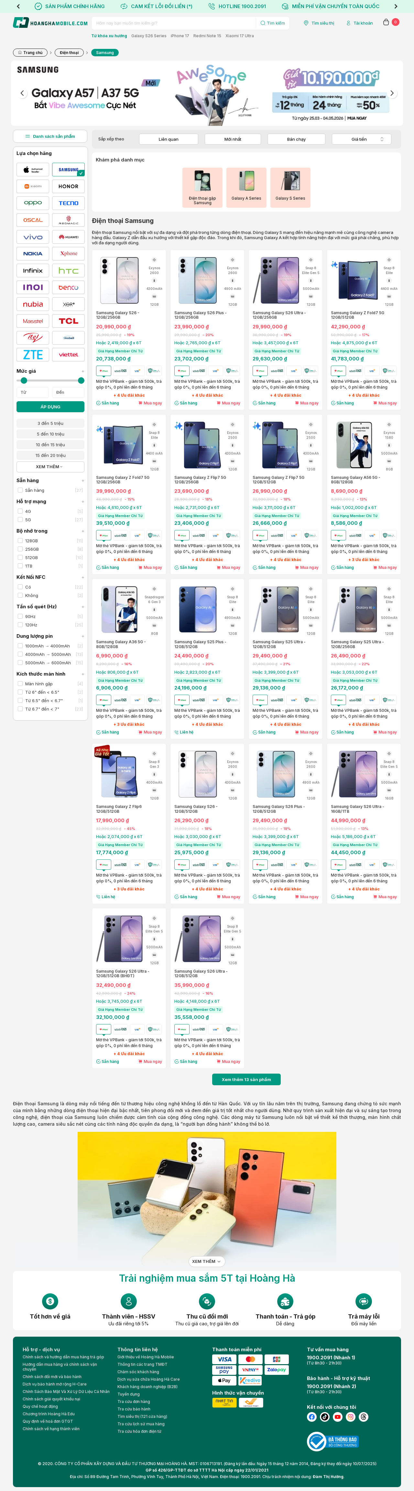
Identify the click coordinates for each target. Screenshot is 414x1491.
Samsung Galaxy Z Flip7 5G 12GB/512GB (278, 479)
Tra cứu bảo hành (133, 1409)
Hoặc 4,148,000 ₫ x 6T (197, 1001)
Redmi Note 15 (207, 35)
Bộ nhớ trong (50, 531)
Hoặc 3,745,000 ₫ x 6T (119, 1001)
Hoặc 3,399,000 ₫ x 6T (276, 672)
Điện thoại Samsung (36, 1103)
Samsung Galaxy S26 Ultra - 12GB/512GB (201, 973)
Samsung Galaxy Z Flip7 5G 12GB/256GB (200, 479)
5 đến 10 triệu (50, 433)
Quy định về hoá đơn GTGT (48, 1421)
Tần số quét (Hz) (50, 606)
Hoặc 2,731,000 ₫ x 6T (197, 507)
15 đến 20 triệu (51, 455)
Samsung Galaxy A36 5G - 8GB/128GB (121, 644)
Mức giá (50, 371)
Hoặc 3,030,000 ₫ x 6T (197, 836)
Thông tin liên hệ (137, 1349)
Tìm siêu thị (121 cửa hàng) (142, 1416)
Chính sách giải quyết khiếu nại (51, 1399)
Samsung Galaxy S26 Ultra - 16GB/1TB (357, 808)
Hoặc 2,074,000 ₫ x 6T (119, 836)
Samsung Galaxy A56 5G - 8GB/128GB (355, 479)
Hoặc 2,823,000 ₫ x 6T (197, 672)
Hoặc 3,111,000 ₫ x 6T (274, 507)
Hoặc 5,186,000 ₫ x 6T (353, 836)
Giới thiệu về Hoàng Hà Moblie (145, 1356)
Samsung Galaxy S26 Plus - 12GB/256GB (200, 315)
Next (396, 6)
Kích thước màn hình (50, 674)
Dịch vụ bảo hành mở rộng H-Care (55, 1384)
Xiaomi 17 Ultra (239, 35)
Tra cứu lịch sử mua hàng (141, 1423)
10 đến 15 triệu (50, 444)
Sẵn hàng (50, 480)
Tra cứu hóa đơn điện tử (139, 1431)
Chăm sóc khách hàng (138, 1371)
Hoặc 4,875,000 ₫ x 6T (354, 342)
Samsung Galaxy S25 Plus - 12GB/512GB (200, 644)
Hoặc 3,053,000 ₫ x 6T (354, 672)
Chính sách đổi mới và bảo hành (52, 1376)
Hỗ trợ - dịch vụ (41, 1349)
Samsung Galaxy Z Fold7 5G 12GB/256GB (122, 479)
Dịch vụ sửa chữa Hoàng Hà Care (148, 1379)
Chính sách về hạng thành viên (51, 1428)
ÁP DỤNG (50, 406)
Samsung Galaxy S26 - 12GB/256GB (117, 315)
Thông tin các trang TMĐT (142, 1364)
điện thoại (87, 1110)
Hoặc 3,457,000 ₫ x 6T (276, 342)
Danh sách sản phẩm (50, 136)
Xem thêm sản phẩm (246, 1079)
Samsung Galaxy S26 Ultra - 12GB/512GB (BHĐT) (122, 973)
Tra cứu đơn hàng (133, 1401)
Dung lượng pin (50, 636)
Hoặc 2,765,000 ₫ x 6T (197, 342)
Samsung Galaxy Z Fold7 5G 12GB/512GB (357, 315)
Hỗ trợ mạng (50, 501)
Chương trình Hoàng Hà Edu (49, 1413)
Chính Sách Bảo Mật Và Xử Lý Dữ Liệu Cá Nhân (66, 1391)
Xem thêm (203, 1261)
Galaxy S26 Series (149, 35)
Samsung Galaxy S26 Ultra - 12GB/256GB (279, 315)
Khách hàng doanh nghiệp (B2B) (147, 1386)
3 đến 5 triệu (50, 423)
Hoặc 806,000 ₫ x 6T (117, 672)
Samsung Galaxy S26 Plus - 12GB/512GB (279, 808)
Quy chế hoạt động (40, 1406)
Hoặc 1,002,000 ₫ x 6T (354, 507)
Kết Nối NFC (50, 577)
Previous (18, 6)
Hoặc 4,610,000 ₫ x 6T (119, 507)
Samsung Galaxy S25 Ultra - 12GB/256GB (357, 644)
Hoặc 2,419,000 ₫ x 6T (119, 342)
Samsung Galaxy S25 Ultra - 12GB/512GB (279, 644)
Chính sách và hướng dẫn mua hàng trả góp (63, 1356)
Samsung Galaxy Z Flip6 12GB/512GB (119, 808)
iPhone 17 (180, 35)
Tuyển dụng (128, 1394)
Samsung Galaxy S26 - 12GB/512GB (196, 808)
